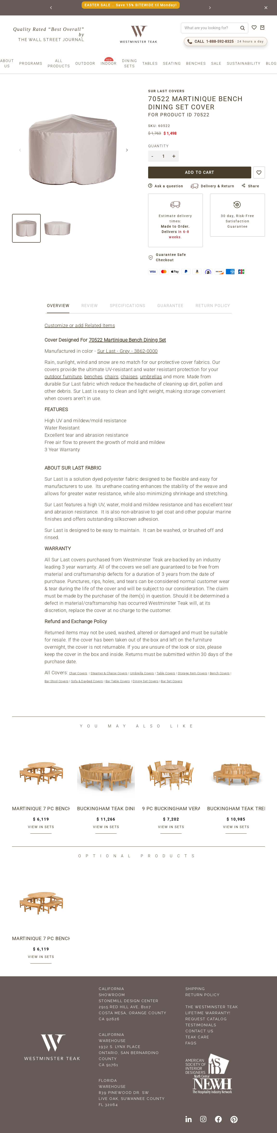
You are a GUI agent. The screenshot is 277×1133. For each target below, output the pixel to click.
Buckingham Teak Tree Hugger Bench (236, 808)
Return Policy (202, 995)
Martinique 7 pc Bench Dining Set (41, 808)
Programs (30, 63)
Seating (172, 63)
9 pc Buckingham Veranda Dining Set (171, 808)
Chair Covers (78, 673)
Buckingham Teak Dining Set (106, 808)
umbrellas (151, 377)
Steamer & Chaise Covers (109, 673)
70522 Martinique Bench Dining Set (127, 340)
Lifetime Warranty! (208, 1013)
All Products (59, 63)
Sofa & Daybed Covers (87, 681)
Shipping (195, 989)
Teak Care (197, 1037)
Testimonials (200, 1025)
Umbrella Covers (142, 673)
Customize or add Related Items (80, 325)
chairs (111, 377)
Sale (216, 63)
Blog (271, 63)
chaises (129, 377)
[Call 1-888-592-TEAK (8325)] (225, 41)
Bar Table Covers (118, 681)
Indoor (109, 63)
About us (7, 63)
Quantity (158, 146)
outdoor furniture (63, 377)
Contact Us (199, 1031)
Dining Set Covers (145, 681)
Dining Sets (129, 63)
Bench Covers (220, 673)
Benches (196, 63)
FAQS (191, 1043)
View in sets (41, 827)
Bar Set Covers (171, 681)
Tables (150, 63)
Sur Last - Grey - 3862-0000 (127, 351)
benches (93, 377)
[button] (51, 7)
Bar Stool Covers (56, 681)
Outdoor (85, 63)
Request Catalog (206, 1019)
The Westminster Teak (211, 1007)
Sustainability (244, 63)
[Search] (242, 28)
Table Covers (166, 673)
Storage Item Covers (192, 673)
